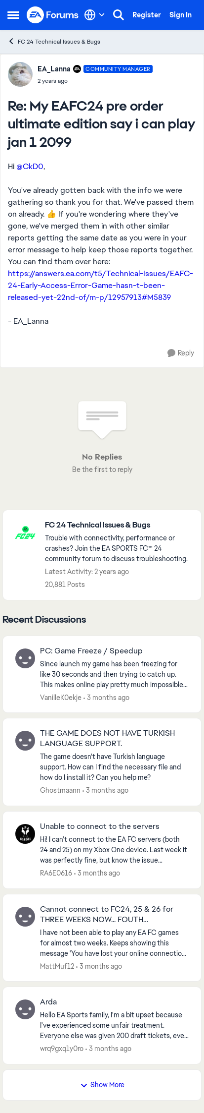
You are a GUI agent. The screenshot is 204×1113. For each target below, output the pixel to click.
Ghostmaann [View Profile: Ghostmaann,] (60, 790)
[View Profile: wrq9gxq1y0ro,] (25, 1009)
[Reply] (180, 353)
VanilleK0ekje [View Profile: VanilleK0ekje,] (61, 697)
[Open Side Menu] (13, 14)
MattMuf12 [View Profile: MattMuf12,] (57, 965)
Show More (102, 1084)
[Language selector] (94, 15)
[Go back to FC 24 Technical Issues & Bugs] (118, 525)
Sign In (180, 14)
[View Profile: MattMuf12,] (25, 917)
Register (146, 14)
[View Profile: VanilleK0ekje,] (25, 658)
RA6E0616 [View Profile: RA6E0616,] (56, 873)
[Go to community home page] (53, 15)
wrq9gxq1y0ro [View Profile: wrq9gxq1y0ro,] (61, 1048)
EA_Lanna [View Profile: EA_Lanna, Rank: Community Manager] (54, 68)
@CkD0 (29, 166)
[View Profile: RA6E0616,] (25, 834)
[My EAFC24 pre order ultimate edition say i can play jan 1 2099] (95, 80)
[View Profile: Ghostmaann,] (25, 741)
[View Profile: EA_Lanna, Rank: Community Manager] (20, 74)
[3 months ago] (106, 697)
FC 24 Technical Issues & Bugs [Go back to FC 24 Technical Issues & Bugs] (53, 41)
